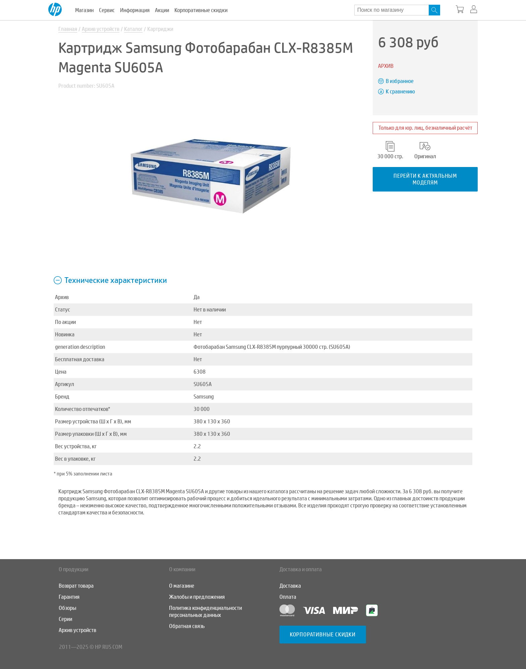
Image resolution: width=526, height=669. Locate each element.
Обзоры (67, 608)
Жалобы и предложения (197, 596)
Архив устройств (100, 29)
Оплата (287, 596)
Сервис (107, 10)
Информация (135, 10)
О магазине (181, 585)
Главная (67, 29)
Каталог (133, 29)
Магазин (84, 10)
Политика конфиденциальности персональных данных (205, 611)
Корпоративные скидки (200, 10)
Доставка (290, 585)
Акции (162, 10)
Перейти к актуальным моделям (425, 179)
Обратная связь (187, 626)
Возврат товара (76, 585)
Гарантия (69, 596)
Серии (65, 619)
